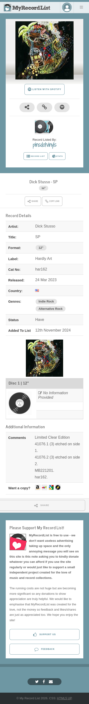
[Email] (51, 682)
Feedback (44, 649)
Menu (81, 7)
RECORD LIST (35, 156)
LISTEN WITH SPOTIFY (44, 89)
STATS (57, 156)
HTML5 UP (64, 698)
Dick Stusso (39, 181)
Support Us (44, 635)
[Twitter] (37, 682)
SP (55, 181)
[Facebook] (44, 682)
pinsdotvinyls (44, 145)
